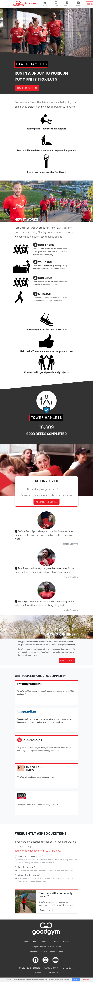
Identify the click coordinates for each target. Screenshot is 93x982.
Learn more (85, 979)
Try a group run (27, 87)
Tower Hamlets (31, 63)
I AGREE (76, 979)
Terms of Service (68, 968)
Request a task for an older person (46, 946)
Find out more (67, 660)
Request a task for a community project (46, 951)
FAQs (35, 941)
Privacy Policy (39, 972)
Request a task (45, 910)
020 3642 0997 (53, 850)
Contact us (54, 941)
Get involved (31, 3)
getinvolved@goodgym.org (29, 850)
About (26, 941)
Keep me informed (46, 501)
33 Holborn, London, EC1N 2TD (29, 968)
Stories (66, 941)
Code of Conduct (53, 972)
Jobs (44, 941)
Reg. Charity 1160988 (51, 968)
